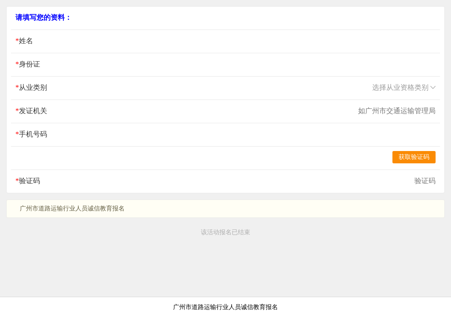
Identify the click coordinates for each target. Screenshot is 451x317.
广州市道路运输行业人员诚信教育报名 (225, 307)
